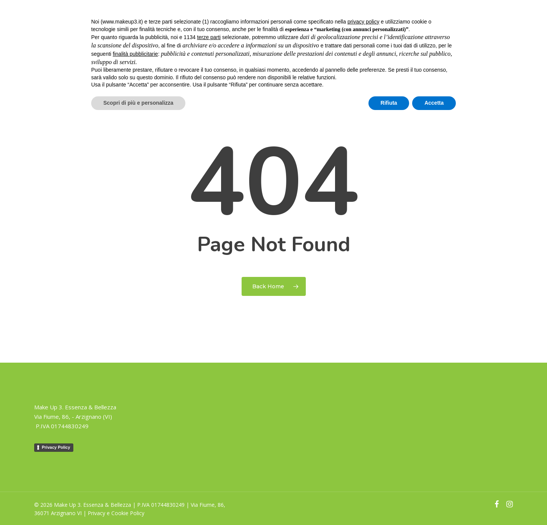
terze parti (209, 37)
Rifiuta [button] (389, 103)
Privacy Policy (56, 447)
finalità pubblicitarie (135, 54)
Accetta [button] (434, 103)
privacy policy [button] (363, 22)
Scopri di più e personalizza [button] (138, 103)
